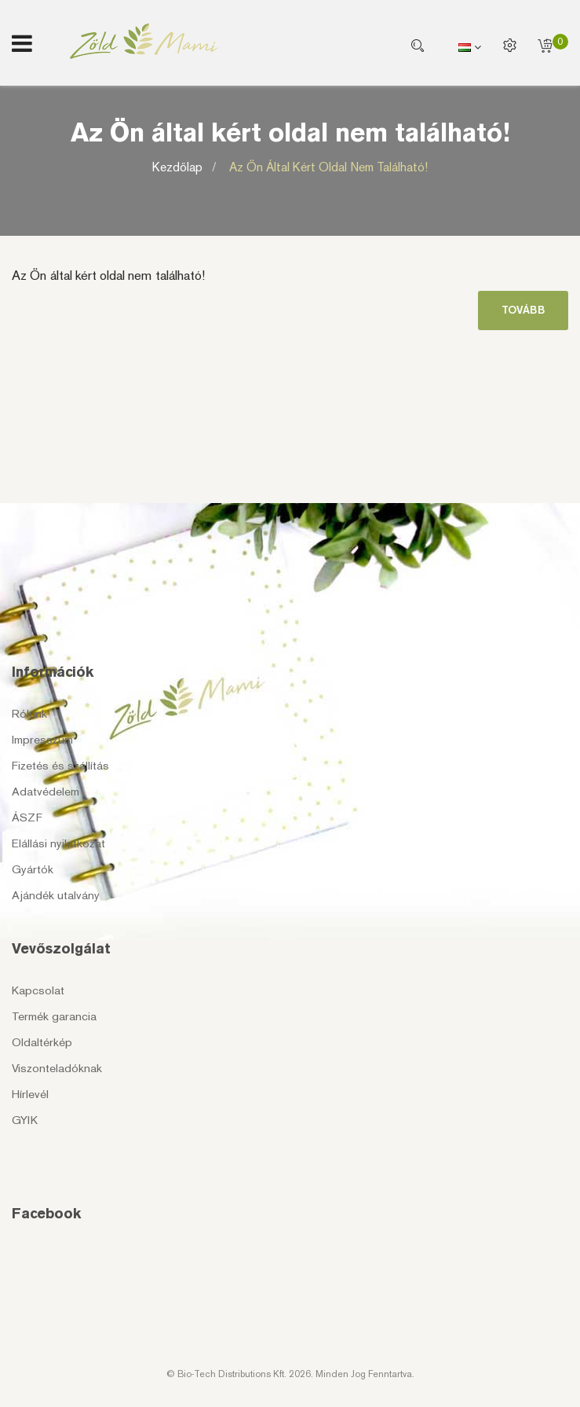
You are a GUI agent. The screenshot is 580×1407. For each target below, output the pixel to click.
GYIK (25, 1120)
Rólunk (29, 714)
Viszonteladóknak (57, 1068)
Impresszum (42, 740)
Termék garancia (54, 1016)
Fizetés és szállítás (60, 766)
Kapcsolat (38, 990)
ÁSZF (27, 817)
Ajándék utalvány (56, 895)
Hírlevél (30, 1094)
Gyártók (32, 869)
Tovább (523, 310)
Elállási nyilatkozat (58, 843)
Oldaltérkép (42, 1042)
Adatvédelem (45, 791)
